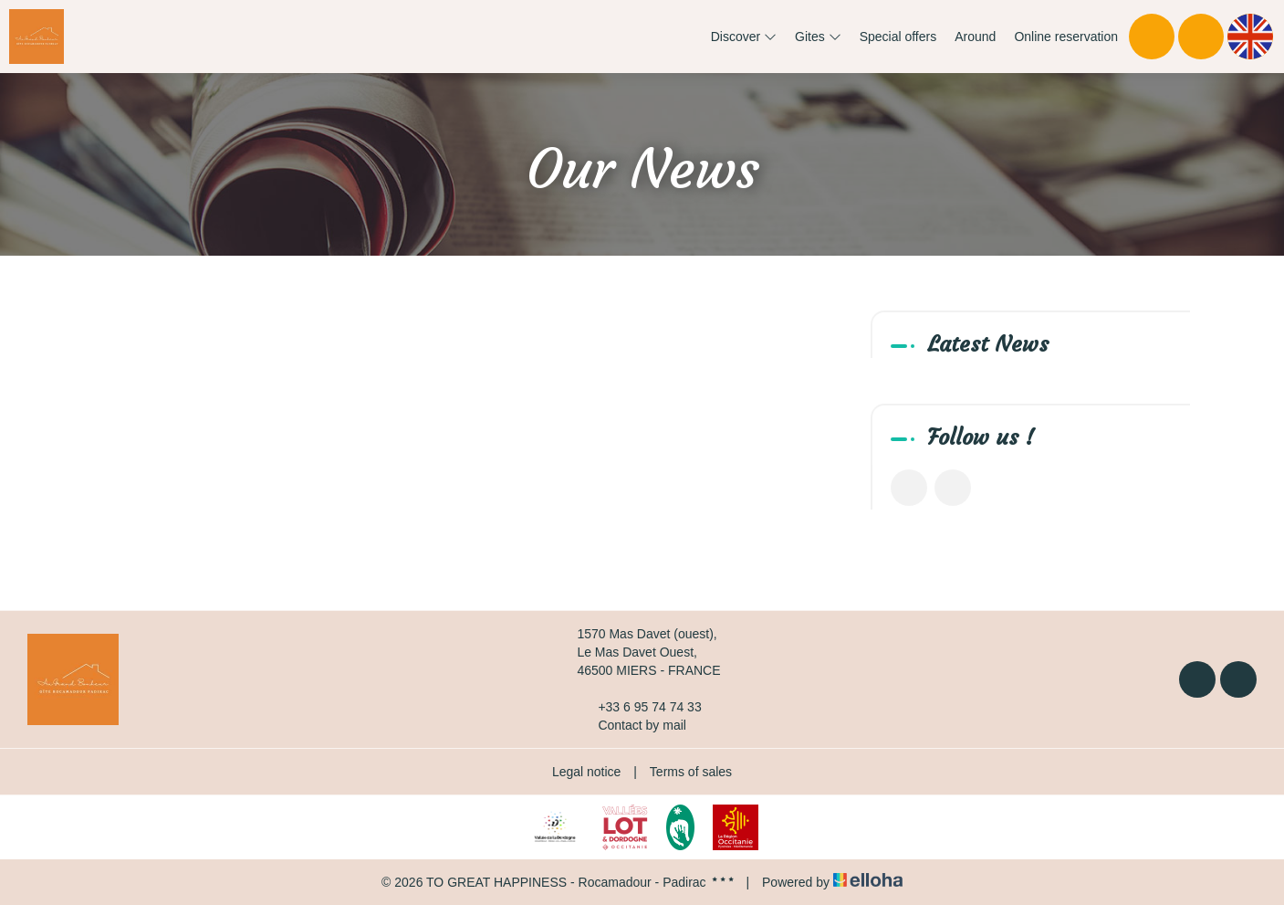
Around (975, 36)
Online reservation (1066, 36)
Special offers (898, 36)
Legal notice (586, 771)
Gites (818, 36)
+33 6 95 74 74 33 (639, 707)
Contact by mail (631, 725)
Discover (744, 36)
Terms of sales (691, 771)
